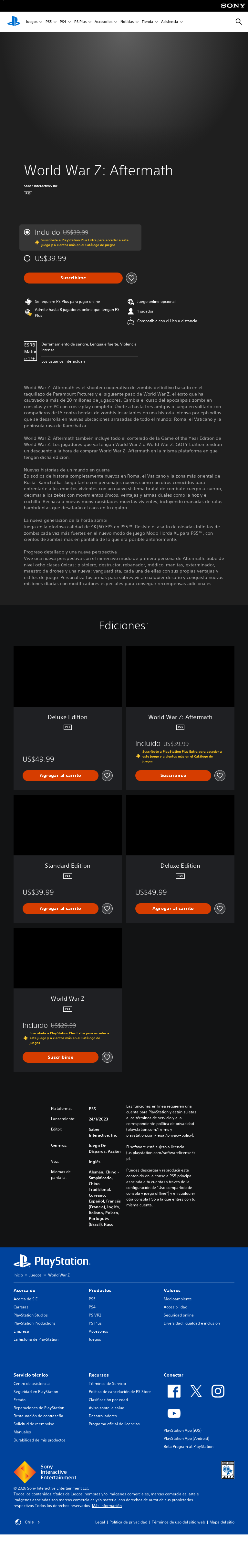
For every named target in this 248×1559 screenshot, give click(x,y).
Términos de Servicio (107, 1383)
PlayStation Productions (35, 1323)
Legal (100, 1522)
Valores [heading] (172, 1290)
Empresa (21, 1331)
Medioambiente (178, 1299)
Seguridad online (179, 1315)
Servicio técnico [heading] (31, 1375)
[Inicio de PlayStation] (14, 22)
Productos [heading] (100, 1290)
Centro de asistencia (32, 1383)
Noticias (127, 22)
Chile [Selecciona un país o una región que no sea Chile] (28, 1522)
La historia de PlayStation (36, 1339)
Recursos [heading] (99, 1375)
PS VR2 (95, 1315)
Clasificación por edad (108, 1399)
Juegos (31, 22)
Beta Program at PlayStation (188, 1446)
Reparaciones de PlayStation (39, 1407)
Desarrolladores (103, 1416)
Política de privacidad (128, 1522)
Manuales (22, 1432)
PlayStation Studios (31, 1315)
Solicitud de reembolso (34, 1424)
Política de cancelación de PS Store (120, 1391)
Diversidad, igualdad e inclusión (192, 1323)
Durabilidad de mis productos (40, 1440)
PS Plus (80, 22)
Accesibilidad (175, 1307)
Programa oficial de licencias (114, 1424)
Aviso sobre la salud (106, 1407)
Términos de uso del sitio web (178, 1522)
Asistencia (169, 22)
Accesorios (103, 22)
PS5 (49, 22)
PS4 (63, 22)
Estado (20, 1399)
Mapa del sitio (222, 1522)
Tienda (147, 22)
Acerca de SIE (25, 1299)
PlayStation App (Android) (186, 1438)
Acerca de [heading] (24, 1290)
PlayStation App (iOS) (183, 1430)
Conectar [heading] (173, 1375)
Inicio (18, 1275)
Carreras (21, 1307)
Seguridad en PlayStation (36, 1391)
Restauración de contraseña (38, 1416)
